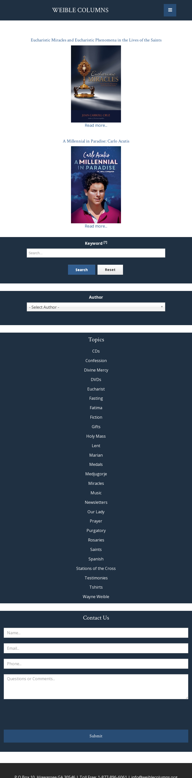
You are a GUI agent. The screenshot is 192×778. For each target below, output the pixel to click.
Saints (96, 549)
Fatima (96, 407)
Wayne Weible (96, 596)
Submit (96, 736)
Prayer (96, 521)
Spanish (96, 559)
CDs (96, 351)
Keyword (96, 243)
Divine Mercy (96, 370)
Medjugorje (96, 474)
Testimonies (96, 578)
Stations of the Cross (96, 568)
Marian (96, 455)
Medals (96, 464)
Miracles (96, 483)
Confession (96, 360)
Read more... (96, 125)
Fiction (96, 417)
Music (96, 493)
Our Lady (96, 512)
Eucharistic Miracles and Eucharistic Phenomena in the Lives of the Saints (96, 40)
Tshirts (96, 587)
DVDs (96, 379)
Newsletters (96, 502)
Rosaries (96, 540)
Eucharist (96, 389)
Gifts (96, 426)
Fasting (96, 398)
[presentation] (96, 714)
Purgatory (96, 530)
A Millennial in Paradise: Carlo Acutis (96, 141)
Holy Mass (96, 436)
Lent (96, 445)
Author (96, 297)
